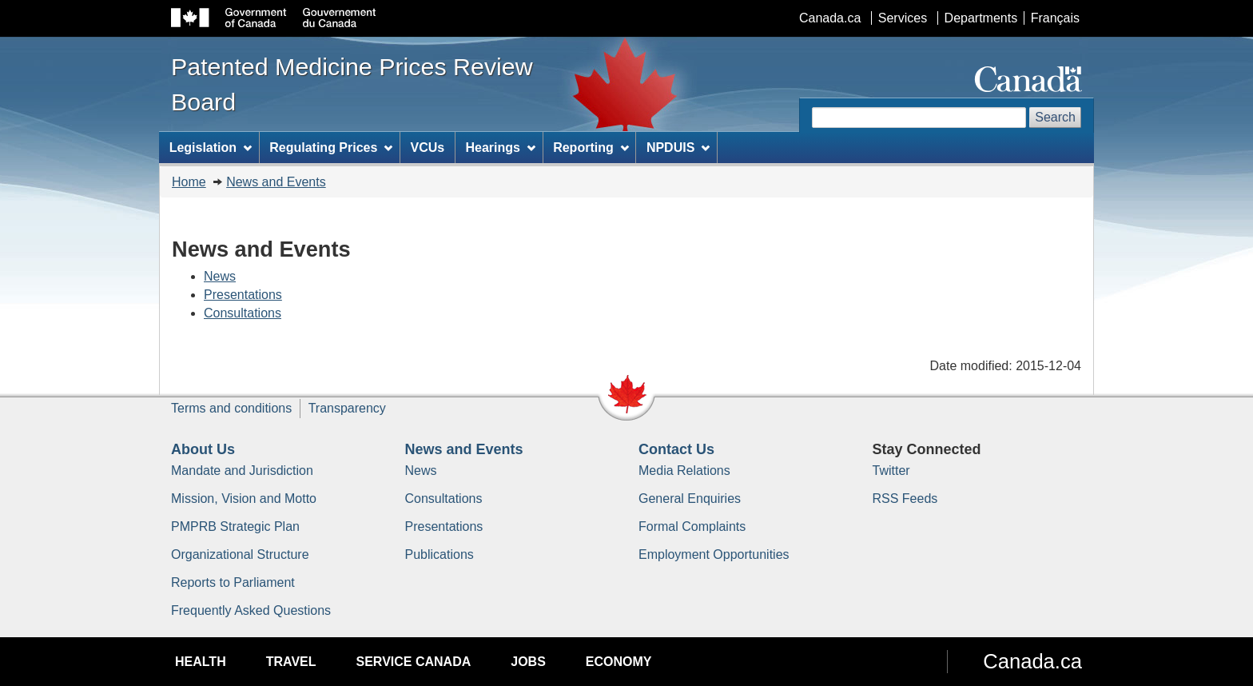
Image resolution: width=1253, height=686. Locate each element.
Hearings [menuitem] (500, 147)
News (220, 276)
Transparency (347, 408)
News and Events (276, 182)
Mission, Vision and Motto (243, 498)
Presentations (243, 294)
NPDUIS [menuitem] (678, 147)
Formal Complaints (692, 526)
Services (902, 18)
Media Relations (684, 470)
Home (189, 182)
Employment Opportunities (714, 554)
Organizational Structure (240, 554)
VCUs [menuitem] (428, 147)
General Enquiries (689, 498)
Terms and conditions (231, 408)
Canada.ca (830, 18)
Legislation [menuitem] (210, 147)
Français (1055, 18)
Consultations (242, 313)
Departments (981, 18)
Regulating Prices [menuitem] (330, 147)
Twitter (891, 470)
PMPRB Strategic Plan (235, 526)
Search (1055, 117)
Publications (439, 554)
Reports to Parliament (233, 582)
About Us (203, 449)
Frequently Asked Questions (251, 610)
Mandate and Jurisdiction (242, 470)
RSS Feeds (905, 498)
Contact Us (676, 449)
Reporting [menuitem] (590, 147)
